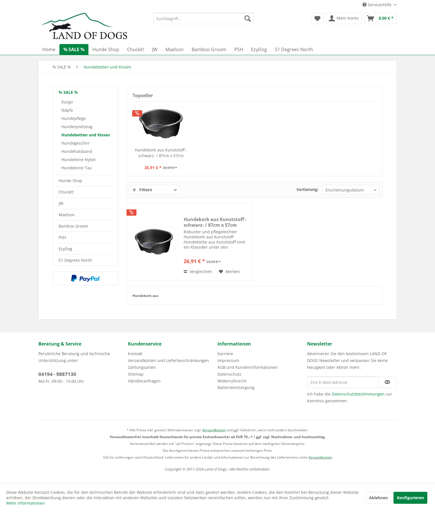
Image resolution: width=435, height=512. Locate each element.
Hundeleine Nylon (78, 159)
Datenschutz (229, 374)
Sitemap (136, 374)
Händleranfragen (144, 381)
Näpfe (67, 110)
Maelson (67, 214)
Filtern (142, 189)
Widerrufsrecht (232, 381)
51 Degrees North (75, 260)
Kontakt (135, 353)
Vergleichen (198, 271)
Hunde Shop (70, 180)
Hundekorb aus (145, 295)
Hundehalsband (76, 151)
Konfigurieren (410, 497)
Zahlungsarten (142, 367)
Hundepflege (73, 118)
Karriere (225, 353)
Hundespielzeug (76, 126)
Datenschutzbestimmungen (358, 394)
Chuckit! (66, 192)
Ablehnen (378, 497)
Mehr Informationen (25, 503)
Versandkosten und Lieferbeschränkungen (168, 360)
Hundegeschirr (75, 143)
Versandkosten (214, 430)
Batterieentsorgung (236, 387)
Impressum (228, 360)
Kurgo (67, 102)
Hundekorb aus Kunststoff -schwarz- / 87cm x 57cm (161, 152)
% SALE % (68, 92)
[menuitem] (203, 18)
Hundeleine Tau (76, 167)
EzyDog (65, 248)
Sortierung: (307, 189)
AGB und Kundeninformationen (248, 367)
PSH (62, 237)
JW (61, 203)
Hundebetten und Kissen (85, 135)
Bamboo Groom (73, 226)
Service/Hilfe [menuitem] (377, 4)
